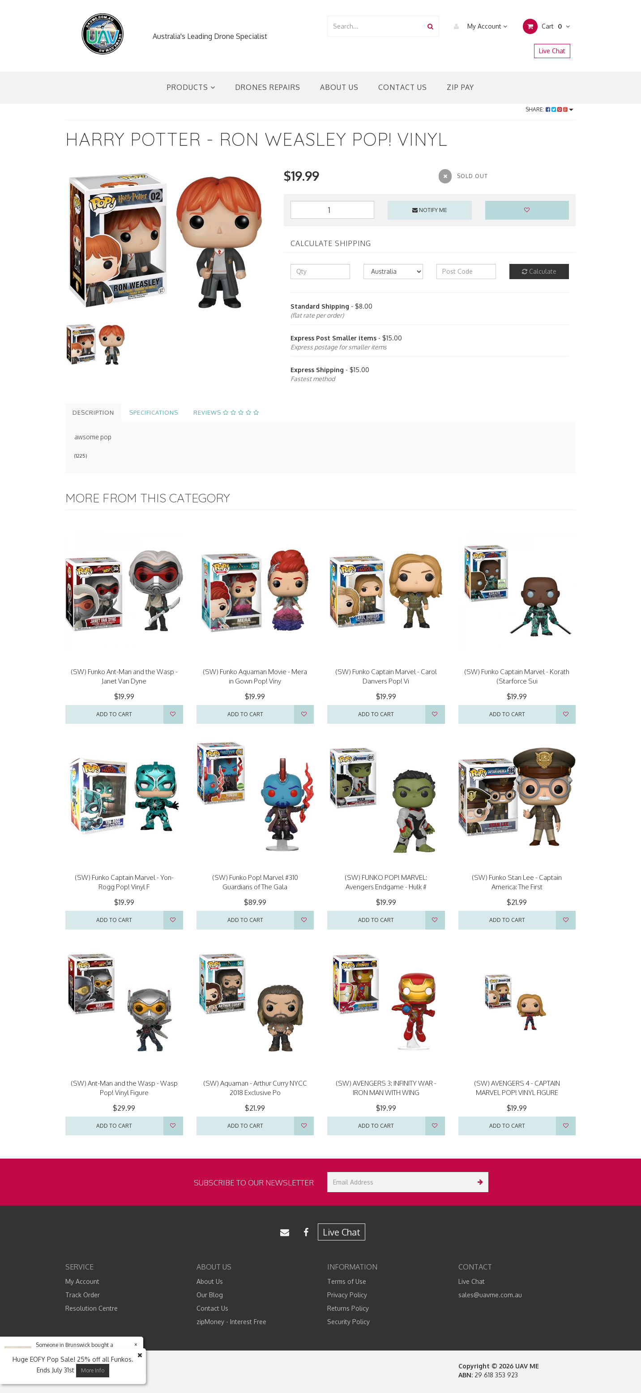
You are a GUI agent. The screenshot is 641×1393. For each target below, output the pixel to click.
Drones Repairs (267, 87)
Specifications (153, 412)
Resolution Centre (91, 1308)
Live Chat (552, 51)
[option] (167, 240)
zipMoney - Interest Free (231, 1321)
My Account (478, 26)
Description (93, 412)
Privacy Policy (347, 1295)
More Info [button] (92, 1370)
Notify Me (429, 210)
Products (191, 87)
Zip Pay (460, 87)
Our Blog (210, 1295)
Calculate (539, 271)
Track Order (82, 1295)
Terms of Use (346, 1281)
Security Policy (348, 1321)
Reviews (226, 412)
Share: (549, 109)
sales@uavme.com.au (490, 1295)
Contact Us (402, 87)
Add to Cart (114, 714)
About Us (339, 87)
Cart (546, 26)
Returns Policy (348, 1308)
